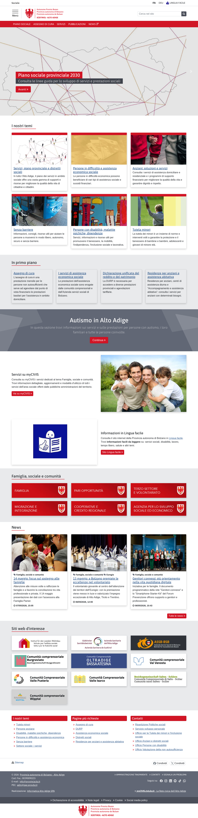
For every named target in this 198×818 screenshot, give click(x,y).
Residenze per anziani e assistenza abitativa (163, 275)
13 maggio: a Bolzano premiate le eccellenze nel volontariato (95, 580)
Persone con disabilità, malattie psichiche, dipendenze (94, 231)
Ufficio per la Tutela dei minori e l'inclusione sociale (158, 735)
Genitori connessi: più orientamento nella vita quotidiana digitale (156, 580)
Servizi (61, 24)
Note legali (92, 800)
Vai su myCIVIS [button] (22, 393)
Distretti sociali (83, 737)
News (93, 24)
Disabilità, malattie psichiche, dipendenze (38, 733)
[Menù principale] (15, 13)
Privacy (106, 800)
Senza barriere (23, 229)
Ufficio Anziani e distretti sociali (151, 741)
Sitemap (19, 762)
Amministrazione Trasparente (131, 774)
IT (154, 3)
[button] (7, 71)
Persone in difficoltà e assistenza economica (40, 737)
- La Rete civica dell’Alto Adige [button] (160, 791)
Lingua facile (176, 438)
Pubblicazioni (77, 24)
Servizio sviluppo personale (150, 729)
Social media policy (136, 800)
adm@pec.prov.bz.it (27, 785)
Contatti (154, 774)
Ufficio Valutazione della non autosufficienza (159, 749)
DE (161, 3)
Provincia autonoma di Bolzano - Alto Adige (42, 774)
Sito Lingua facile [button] (112, 452)
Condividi (160, 763)
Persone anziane (25, 729)
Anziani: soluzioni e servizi (150, 168)
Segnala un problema (174, 774)
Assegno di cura (43, 24)
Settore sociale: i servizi (29, 746)
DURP (79, 729)
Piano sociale (22, 24)
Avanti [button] (23, 89)
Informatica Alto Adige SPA (41, 791)
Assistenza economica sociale (92, 733)
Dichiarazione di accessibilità (67, 800)
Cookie (118, 800)
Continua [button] (98, 340)
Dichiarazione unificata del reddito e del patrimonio (121, 275)
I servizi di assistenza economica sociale (72, 275)
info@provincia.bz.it (30, 781)
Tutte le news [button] (177, 616)
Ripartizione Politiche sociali (150, 724)
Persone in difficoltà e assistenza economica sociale (95, 170)
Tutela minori (141, 229)
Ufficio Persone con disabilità (150, 745)
